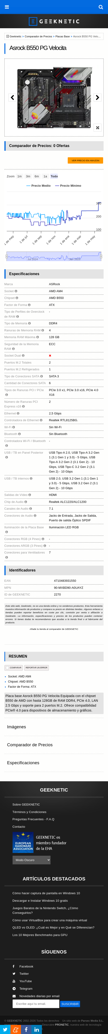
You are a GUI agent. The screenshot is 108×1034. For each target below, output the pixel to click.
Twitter (21, 973)
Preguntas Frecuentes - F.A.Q (33, 819)
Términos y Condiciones (30, 812)
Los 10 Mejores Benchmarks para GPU (40, 935)
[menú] (7, 7)
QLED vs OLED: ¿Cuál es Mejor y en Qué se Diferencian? (53, 927)
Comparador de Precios (38, 36)
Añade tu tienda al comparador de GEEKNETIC (54, 629)
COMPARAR (13, 667)
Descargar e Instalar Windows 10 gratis (40, 900)
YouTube (22, 981)
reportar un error (36, 667)
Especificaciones (23, 763)
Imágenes (16, 727)
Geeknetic (15, 36)
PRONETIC (62, 1024)
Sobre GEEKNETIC (26, 804)
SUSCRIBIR (70, 1004)
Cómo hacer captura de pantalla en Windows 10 (46, 893)
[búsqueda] (101, 7)
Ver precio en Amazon (85, 160)
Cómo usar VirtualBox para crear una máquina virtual (50, 920)
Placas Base (62, 36)
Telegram (23, 988)
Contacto (19, 826)
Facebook (23, 966)
